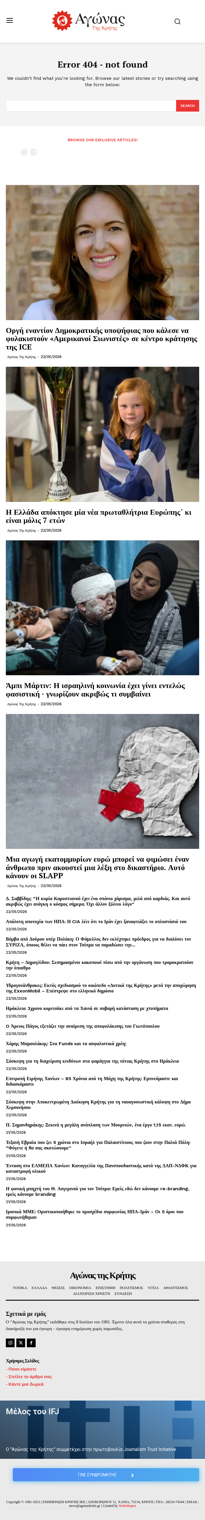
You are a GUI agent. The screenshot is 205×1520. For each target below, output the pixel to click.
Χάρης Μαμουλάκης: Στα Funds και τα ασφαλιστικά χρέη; (66, 1043)
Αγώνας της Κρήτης (21, 357)
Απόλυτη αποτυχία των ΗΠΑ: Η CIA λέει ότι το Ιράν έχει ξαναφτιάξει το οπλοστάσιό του (96, 921)
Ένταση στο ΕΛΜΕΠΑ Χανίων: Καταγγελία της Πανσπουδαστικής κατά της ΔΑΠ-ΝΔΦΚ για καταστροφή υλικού (101, 1168)
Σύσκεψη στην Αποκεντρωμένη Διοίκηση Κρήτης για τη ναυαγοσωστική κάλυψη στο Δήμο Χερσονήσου (98, 1104)
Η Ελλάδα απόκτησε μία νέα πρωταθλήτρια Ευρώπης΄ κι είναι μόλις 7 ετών (99, 516)
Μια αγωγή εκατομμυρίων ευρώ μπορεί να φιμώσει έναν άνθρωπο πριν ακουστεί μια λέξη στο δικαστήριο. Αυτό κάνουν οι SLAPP (97, 867)
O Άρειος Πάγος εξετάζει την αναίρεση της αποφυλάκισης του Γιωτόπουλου (83, 1026)
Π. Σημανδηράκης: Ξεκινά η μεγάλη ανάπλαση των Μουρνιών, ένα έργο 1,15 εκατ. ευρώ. (96, 1125)
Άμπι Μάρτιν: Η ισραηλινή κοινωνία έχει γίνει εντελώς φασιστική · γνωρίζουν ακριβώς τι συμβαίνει (95, 689)
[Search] (187, 106)
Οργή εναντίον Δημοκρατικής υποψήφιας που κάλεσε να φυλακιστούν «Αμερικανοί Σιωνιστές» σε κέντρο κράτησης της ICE (101, 338)
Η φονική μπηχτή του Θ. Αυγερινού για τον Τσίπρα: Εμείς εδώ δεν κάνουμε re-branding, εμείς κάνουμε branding (98, 1191)
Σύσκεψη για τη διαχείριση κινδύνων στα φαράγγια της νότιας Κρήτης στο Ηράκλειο (92, 1061)
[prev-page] (24, 152)
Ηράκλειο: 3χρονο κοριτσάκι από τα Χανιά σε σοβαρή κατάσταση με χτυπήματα (87, 1008)
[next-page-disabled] (33, 152)
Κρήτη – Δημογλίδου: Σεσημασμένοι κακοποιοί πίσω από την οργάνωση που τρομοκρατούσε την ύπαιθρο (100, 965)
